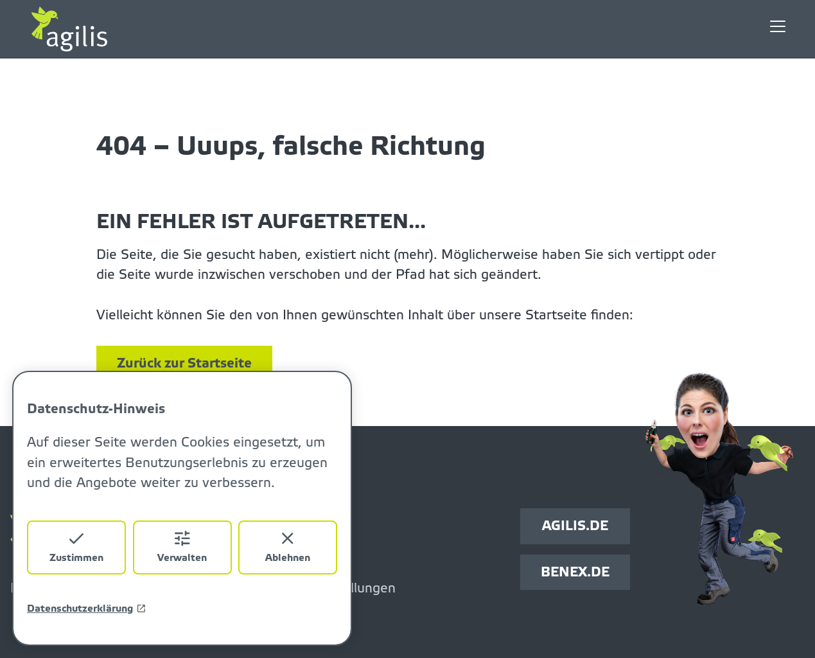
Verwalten (182, 546)
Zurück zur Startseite (184, 363)
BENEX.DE (575, 572)
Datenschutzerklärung (86, 608)
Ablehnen (287, 546)
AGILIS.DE (575, 526)
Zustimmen (76, 546)
